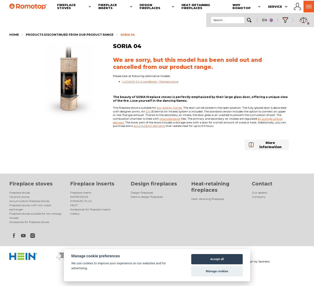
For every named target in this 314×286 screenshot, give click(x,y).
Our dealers (259, 192)
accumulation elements (149, 126)
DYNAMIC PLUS (81, 201)
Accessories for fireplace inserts (90, 209)
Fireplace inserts (92, 184)
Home (14, 34)
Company (259, 197)
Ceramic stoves (19, 197)
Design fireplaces (154, 184)
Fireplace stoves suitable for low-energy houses (35, 216)
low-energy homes (169, 107)
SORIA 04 (127, 34)
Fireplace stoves (31, 184)
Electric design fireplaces (147, 197)
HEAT (74, 205)
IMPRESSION (79, 197)
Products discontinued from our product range (69, 34)
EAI (148, 111)
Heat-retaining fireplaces (207, 199)
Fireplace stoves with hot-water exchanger (30, 207)
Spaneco (264, 261)
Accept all (217, 259)
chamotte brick (170, 118)
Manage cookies (217, 271)
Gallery (75, 213)
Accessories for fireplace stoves (29, 222)
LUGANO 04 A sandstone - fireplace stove (150, 81)
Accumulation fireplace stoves (29, 201)
